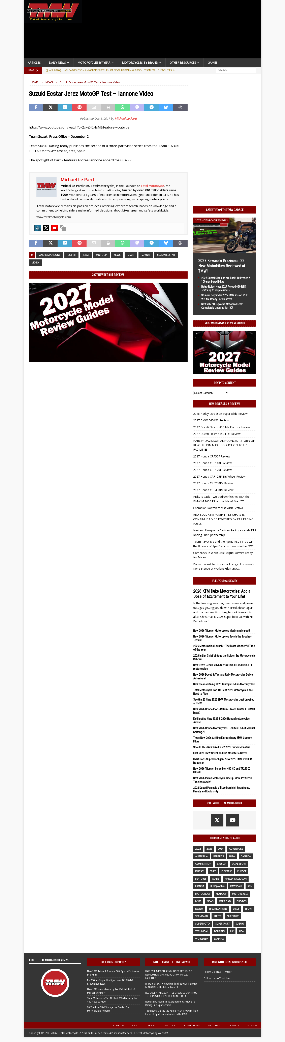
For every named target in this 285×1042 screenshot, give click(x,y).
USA (241, 931)
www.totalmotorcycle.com (53, 217)
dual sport (239, 864)
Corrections (191, 1025)
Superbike (233, 916)
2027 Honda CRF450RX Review (213, 490)
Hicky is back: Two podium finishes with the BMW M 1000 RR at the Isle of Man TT (171, 985)
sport (248, 908)
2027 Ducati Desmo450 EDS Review (217, 434)
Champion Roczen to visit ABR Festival (218, 508)
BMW (232, 856)
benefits (218, 856)
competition (203, 864)
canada (246, 856)
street (217, 916)
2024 (220, 848)
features (200, 878)
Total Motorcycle (152, 186)
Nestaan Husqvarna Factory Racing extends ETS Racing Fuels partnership (170, 1003)
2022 (198, 848)
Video (35, 262)
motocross (202, 894)
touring (219, 931)
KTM (250, 886)
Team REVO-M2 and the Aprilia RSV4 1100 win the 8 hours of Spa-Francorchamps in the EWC (171, 1012)
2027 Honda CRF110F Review (212, 463)
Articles (34, 62)
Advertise (118, 1025)
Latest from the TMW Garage (225, 210)
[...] (210, 621)
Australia (201, 856)
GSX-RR (71, 255)
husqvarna (217, 886)
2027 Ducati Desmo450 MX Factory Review (221, 427)
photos (241, 901)
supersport (222, 923)
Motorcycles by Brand (140, 62)
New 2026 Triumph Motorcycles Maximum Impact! (221, 630)
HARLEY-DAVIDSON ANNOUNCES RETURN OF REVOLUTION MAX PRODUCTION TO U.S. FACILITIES (224, 445)
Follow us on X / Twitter (217, 972)
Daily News (57, 62)
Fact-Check (214, 1025)
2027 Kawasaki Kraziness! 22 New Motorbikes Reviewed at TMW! (221, 266)
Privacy (152, 1025)
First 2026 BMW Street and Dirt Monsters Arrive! (220, 753)
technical (201, 931)
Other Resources (183, 62)
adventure (236, 848)
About (136, 1025)
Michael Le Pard (126, 118)
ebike (213, 871)
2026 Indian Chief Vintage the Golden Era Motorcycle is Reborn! (108, 1009)
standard (201, 916)
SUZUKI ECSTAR (166, 255)
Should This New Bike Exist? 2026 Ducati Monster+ (221, 747)
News (117, 255)
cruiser (221, 864)
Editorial (170, 1025)
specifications (218, 908)
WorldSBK (201, 938)
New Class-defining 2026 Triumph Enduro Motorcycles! (224, 684)
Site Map (252, 1025)
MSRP (198, 901)
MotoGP (101, 255)
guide (215, 878)
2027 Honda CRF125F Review (212, 470)
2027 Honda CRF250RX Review (213, 483)
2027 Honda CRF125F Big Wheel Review (219, 476)
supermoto (202, 923)
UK (231, 931)
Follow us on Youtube (217, 978)
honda (199, 886)
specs (236, 908)
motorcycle (240, 894)
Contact (234, 1025)
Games (212, 62)
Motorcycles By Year (93, 62)
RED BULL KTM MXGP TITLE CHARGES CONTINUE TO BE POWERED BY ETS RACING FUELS (223, 519)
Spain (131, 255)
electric (226, 871)
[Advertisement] (173, 30)
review (199, 908)
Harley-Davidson (236, 878)
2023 (209, 848)
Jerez (86, 255)
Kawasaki (236, 886)
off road (225, 901)
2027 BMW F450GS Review (211, 420)
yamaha (219, 938)
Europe (241, 871)
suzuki (145, 255)
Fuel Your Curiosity (224, 581)
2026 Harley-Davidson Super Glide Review (220, 414)
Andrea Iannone (49, 255)
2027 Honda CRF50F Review (211, 456)
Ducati (199, 871)
